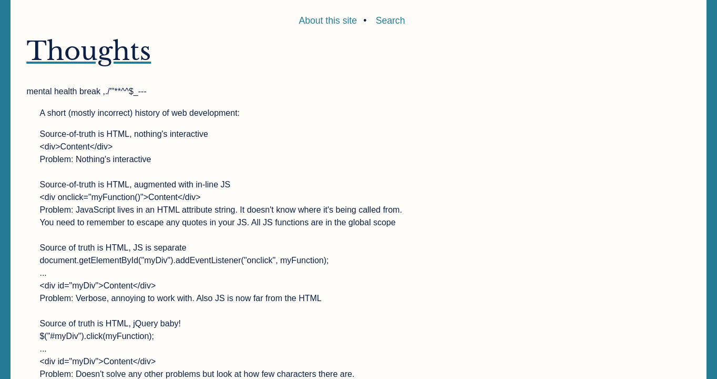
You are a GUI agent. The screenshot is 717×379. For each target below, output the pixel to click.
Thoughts (88, 51)
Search (390, 20)
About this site (328, 20)
